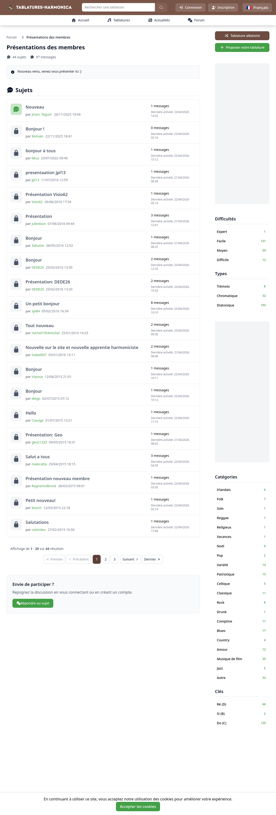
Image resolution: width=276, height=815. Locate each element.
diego (36, 398)
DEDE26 (38, 267)
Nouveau (35, 107)
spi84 (36, 311)
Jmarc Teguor (42, 114)
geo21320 (39, 442)
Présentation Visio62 (47, 194)
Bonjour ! (35, 129)
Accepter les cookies (138, 806)
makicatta (39, 464)
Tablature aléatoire (242, 35)
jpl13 (35, 180)
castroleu (39, 529)
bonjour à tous (41, 150)
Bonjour (34, 238)
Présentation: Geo (44, 435)
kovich (37, 507)
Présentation (39, 216)
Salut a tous (38, 456)
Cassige (37, 420)
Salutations (37, 522)
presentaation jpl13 (45, 172)
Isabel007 (39, 355)
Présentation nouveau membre (58, 478)
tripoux (37, 376)
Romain (37, 136)
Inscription (223, 7)
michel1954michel (46, 333)
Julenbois (39, 223)
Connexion (190, 7)
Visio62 (37, 202)
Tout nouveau (40, 325)
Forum (12, 37)
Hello (31, 413)
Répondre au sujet (32, 603)
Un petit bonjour (43, 303)
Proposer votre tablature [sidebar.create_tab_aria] (242, 47)
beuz (35, 158)
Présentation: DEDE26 (48, 282)
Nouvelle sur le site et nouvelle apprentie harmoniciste (82, 347)
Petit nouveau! (40, 500)
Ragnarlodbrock (44, 486)
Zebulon (38, 245)
